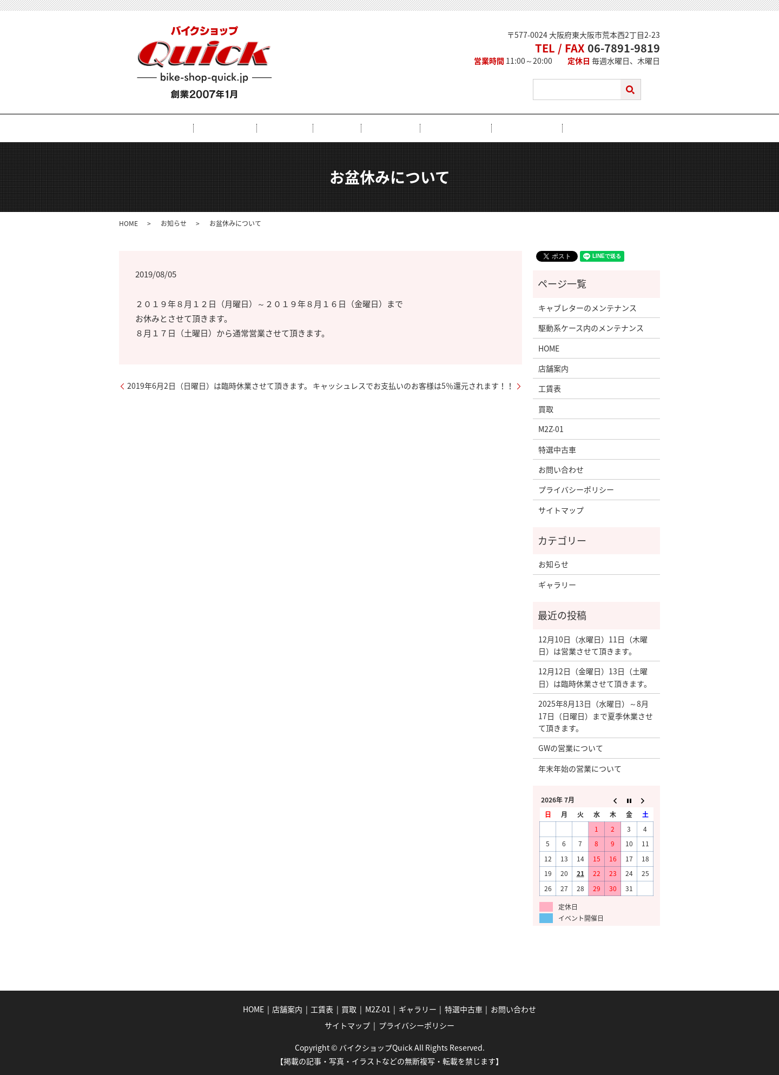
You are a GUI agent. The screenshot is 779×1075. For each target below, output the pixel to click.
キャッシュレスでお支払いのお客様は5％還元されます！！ (413, 385)
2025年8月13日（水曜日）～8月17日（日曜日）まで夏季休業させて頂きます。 (595, 715)
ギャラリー (432, 128)
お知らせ (174, 223)
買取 (344, 128)
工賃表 (307, 128)
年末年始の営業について (580, 767)
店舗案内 (262, 128)
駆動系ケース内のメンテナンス (591, 327)
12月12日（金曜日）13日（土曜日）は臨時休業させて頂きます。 (594, 676)
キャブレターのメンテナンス (587, 307)
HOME (218, 128)
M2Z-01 (382, 128)
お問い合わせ (548, 128)
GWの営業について (570, 747)
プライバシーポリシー (576, 488)
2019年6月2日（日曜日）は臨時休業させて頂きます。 (219, 385)
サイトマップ (561, 509)
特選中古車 (488, 128)
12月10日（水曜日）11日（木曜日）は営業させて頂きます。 (593, 644)
